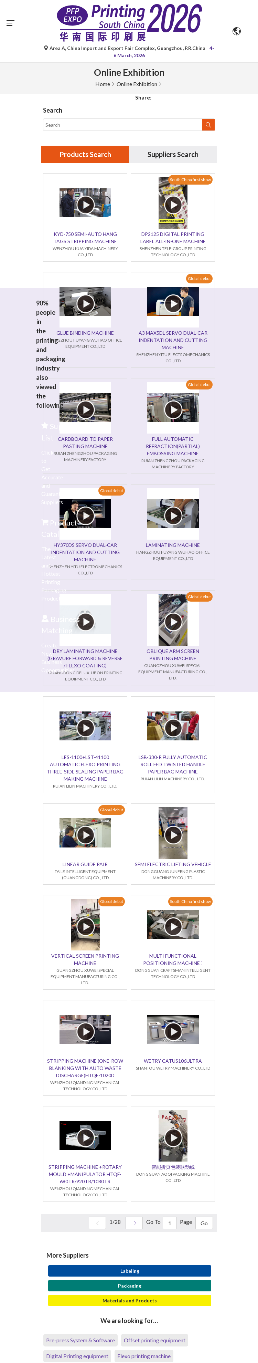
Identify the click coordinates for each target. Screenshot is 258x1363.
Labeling (129, 1271)
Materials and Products (130, 1300)
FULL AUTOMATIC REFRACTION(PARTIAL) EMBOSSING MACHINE (173, 446)
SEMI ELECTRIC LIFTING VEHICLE (173, 864)
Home (102, 84)
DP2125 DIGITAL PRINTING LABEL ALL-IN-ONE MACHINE (173, 237)
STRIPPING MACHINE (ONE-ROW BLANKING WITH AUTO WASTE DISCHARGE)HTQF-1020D (85, 1068)
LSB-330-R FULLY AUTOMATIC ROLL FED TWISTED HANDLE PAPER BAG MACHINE (173, 764)
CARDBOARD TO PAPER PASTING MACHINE (85, 442)
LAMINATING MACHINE (173, 545)
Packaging (129, 1286)
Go (204, 1223)
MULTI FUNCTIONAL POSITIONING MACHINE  (173, 959)
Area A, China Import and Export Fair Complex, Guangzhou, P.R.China (125, 48)
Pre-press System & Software (80, 1340)
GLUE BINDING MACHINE (85, 333)
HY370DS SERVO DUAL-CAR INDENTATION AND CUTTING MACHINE (85, 552)
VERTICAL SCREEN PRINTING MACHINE (85, 959)
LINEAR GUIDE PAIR (85, 864)
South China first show (190, 179)
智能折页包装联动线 (173, 1167)
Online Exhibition (137, 84)
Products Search (85, 154)
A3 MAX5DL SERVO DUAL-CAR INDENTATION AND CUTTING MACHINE (173, 340)
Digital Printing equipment (77, 1356)
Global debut (199, 278)
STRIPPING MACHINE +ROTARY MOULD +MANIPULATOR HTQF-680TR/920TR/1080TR (85, 1174)
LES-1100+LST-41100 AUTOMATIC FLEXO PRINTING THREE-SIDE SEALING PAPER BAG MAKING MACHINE (85, 768)
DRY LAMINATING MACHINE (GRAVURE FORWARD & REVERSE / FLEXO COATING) (85, 658)
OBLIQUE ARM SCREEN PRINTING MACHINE (173, 654)
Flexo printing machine (144, 1356)
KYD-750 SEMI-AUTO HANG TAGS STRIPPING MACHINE (85, 237)
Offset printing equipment (154, 1340)
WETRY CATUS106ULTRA (173, 1061)
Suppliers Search (173, 154)
